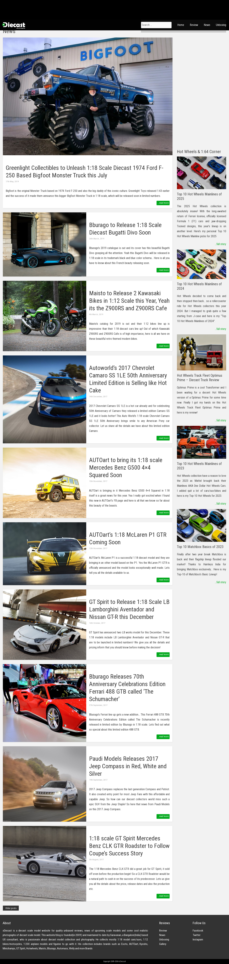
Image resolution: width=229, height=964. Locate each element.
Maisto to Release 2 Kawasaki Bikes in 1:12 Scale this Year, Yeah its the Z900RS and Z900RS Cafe (129, 301)
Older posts (10, 908)
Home (180, 25)
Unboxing (221, 25)
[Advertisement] (201, 91)
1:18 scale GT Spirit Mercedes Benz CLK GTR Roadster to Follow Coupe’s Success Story (129, 846)
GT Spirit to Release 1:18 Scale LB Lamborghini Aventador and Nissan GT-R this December (129, 609)
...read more (163, 202)
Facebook (198, 930)
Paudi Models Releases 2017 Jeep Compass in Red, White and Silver (128, 766)
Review (194, 25)
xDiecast (13, 25)
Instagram (198, 939)
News (207, 25)
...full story (220, 244)
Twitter (196, 935)
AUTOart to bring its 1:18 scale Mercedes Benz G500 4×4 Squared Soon (125, 468)
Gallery (162, 944)
